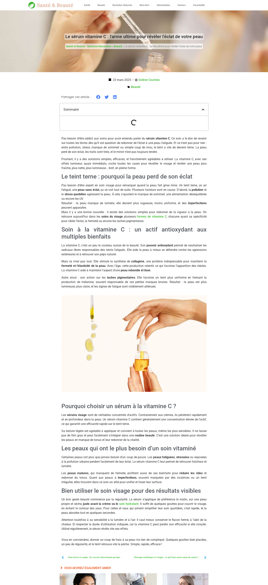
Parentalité (199, 5)
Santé (87, 5)
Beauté (101, 5)
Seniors (182, 5)
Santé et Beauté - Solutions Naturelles (88, 46)
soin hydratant (128, 504)
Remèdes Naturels (122, 5)
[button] (98, 97)
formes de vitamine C (152, 216)
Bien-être (144, 5)
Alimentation (163, 5)
